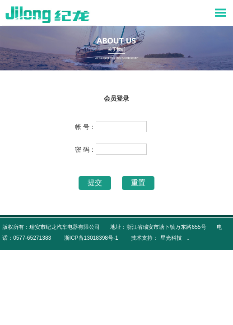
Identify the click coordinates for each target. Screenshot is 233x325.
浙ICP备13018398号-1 (91, 238)
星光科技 (171, 238)
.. (188, 238)
